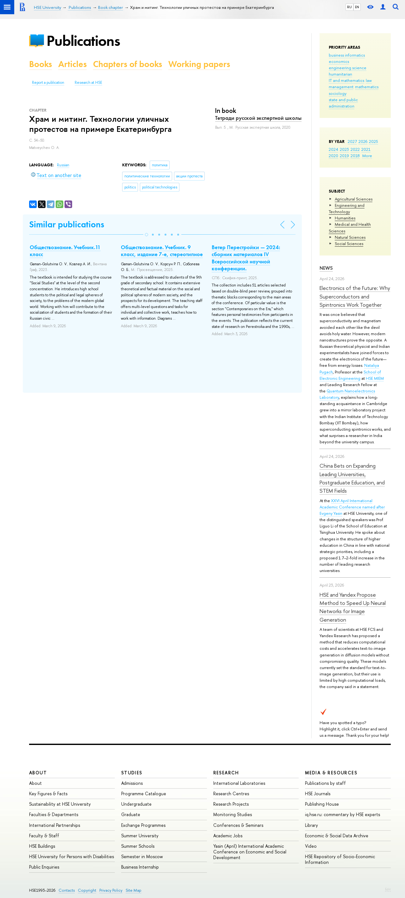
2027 (352, 141)
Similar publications (66, 224)
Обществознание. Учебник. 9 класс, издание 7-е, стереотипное (162, 251)
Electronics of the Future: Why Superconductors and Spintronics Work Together (355, 296)
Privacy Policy (110, 890)
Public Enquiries (44, 867)
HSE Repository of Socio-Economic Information (340, 859)
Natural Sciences (350, 237)
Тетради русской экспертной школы (258, 117)
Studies (131, 773)
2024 (333, 149)
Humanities (345, 218)
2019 (344, 155)
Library (311, 825)
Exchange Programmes (143, 825)
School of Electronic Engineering (350, 375)
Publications (83, 40)
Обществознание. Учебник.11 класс (65, 251)
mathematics (366, 86)
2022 (355, 149)
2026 (362, 141)
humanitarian (340, 74)
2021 (366, 149)
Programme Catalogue (143, 793)
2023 (344, 149)
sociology (337, 93)
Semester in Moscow (142, 856)
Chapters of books (127, 64)
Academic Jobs (227, 836)
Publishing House (322, 804)
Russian (63, 165)
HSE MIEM (375, 378)
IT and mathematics (346, 80)
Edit (388, 889)
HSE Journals (317, 793)
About (38, 773)
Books (40, 64)
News (326, 268)
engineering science (347, 68)
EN (357, 7)
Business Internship (140, 867)
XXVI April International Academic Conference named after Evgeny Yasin (352, 507)
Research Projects (231, 804)
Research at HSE (88, 82)
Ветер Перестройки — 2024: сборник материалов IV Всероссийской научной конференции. (246, 258)
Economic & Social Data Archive (336, 836)
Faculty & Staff (44, 836)
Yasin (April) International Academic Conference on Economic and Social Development (249, 851)
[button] (146, 234)
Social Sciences (349, 243)
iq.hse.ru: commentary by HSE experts (342, 814)
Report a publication (48, 82)
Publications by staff (325, 783)
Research (226, 773)
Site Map (133, 890)
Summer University (140, 836)
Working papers (199, 64)
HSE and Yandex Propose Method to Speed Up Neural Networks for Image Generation (353, 607)
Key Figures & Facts (48, 793)
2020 (333, 155)
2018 (355, 155)
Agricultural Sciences (353, 199)
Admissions (132, 783)
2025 (373, 141)
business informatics (347, 55)
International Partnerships (54, 825)
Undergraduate (136, 804)
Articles (72, 64)
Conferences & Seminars (238, 825)
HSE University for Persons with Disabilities (71, 856)
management (341, 86)
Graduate (130, 814)
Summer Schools (137, 846)
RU (349, 7)
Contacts (67, 890)
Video (311, 846)
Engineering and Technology (346, 208)
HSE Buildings (42, 846)
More (367, 155)
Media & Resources (331, 773)
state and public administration (343, 103)
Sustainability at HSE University (60, 804)
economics (339, 61)
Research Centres (231, 793)
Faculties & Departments (53, 814)
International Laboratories (239, 783)
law (369, 80)
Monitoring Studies (232, 814)
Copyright (87, 890)
